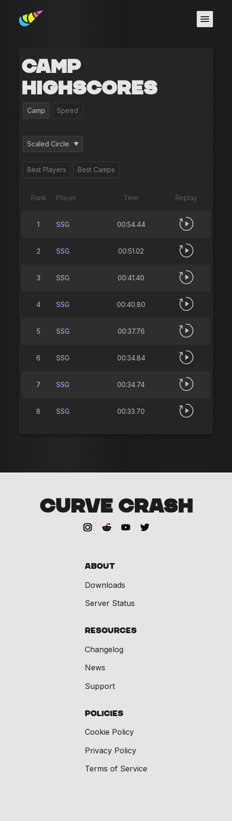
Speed (67, 110)
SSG (63, 224)
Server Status (110, 603)
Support (100, 686)
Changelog (104, 649)
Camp (36, 110)
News (95, 667)
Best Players (46, 169)
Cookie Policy (109, 732)
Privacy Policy (110, 750)
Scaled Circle (53, 144)
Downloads (105, 585)
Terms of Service (116, 768)
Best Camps (96, 169)
